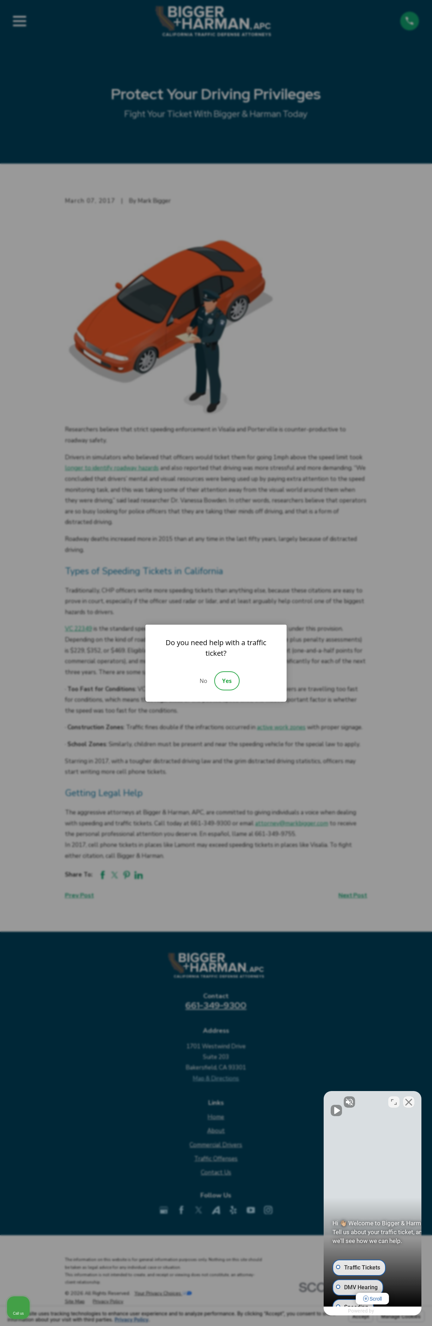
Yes (227, 681)
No (203, 681)
